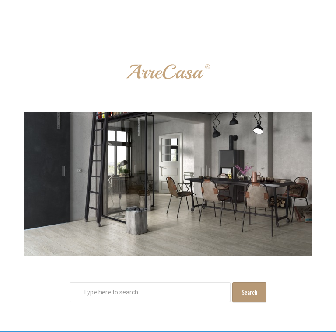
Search (249, 292)
